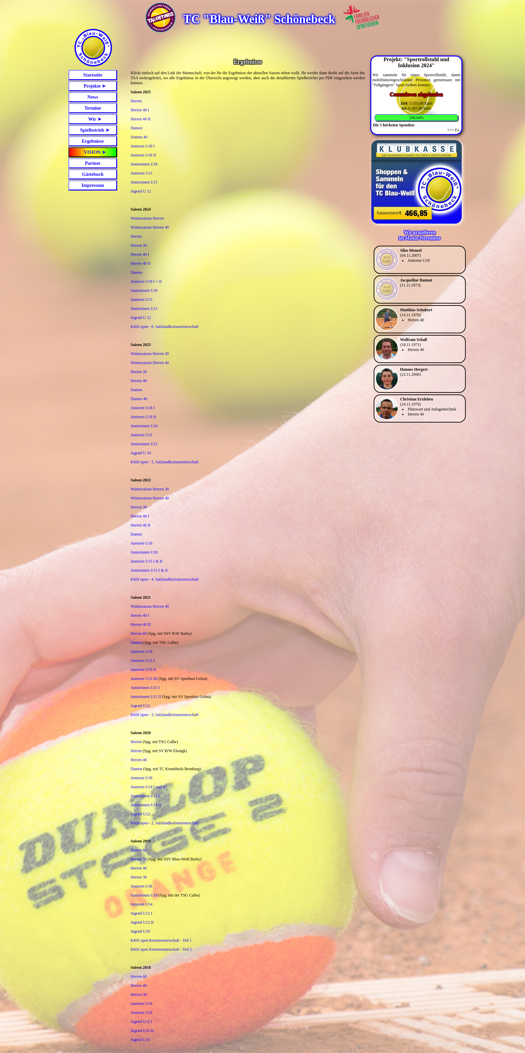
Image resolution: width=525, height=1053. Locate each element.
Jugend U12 (140, 705)
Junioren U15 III (144, 678)
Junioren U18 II (143, 155)
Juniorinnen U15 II (146, 696)
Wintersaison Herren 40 (150, 227)
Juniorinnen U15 (144, 182)
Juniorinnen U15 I (145, 687)
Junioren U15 (141, 173)
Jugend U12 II (142, 922)
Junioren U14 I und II (148, 787)
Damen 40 (139, 137)
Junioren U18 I (143, 146)
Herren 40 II (140, 119)
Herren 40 (139, 380)
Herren (136, 101)
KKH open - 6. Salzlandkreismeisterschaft (165, 326)
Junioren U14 (141, 904)
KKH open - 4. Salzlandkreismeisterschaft (165, 579)
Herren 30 (139, 245)
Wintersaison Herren (147, 218)
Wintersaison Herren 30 (150, 353)
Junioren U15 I (143, 660)
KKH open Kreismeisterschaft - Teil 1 (161, 940)
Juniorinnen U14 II (146, 805)
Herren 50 (139, 859)
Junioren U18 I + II (146, 281)
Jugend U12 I (141, 913)
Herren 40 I (140, 110)
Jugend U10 (140, 931)
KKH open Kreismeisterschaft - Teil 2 (161, 949)
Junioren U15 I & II (146, 561)
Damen (136, 128)
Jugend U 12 (141, 191)
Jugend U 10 (141, 453)
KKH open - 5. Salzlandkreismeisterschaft (165, 462)
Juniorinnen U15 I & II (149, 570)
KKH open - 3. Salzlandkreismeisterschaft (165, 714)
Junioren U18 (141, 543)
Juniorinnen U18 (144, 164)
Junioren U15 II (143, 669)
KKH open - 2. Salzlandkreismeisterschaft (165, 823)
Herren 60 (139, 633)
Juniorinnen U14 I (145, 796)
